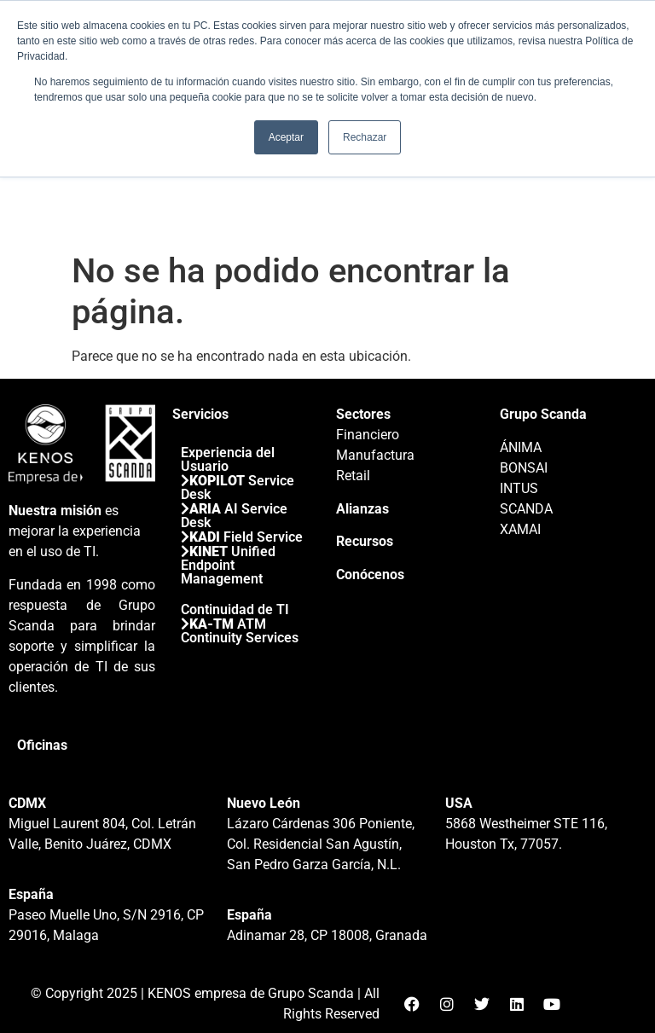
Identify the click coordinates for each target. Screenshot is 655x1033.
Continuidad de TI (235, 609)
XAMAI (520, 529)
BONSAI (524, 468)
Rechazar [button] (364, 137)
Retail (353, 475)
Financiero (367, 435)
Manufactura (375, 455)
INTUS (519, 488)
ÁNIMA (521, 447)
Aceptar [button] (286, 137)
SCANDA (526, 509)
